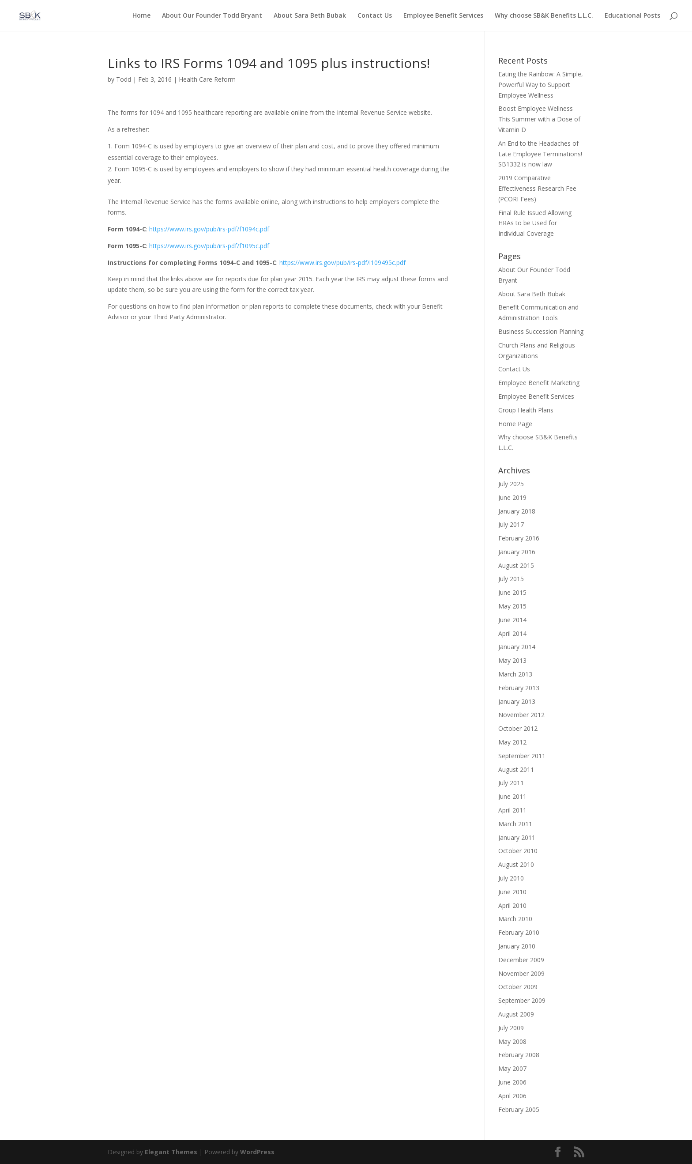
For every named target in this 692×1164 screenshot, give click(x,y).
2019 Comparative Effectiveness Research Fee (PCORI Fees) (537, 188)
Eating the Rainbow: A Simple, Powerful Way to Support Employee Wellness (540, 84)
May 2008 (512, 1041)
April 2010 (512, 905)
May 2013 (512, 660)
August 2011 (516, 769)
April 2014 (512, 633)
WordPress (257, 1152)
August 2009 (516, 1014)
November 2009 (521, 973)
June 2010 (512, 892)
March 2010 (515, 919)
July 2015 (511, 578)
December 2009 (521, 960)
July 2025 (511, 484)
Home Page (515, 423)
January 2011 (516, 837)
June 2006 (512, 1082)
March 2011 (515, 824)
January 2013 (516, 701)
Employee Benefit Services (443, 15)
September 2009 (521, 1000)
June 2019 (512, 497)
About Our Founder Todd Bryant (212, 15)
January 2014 (516, 646)
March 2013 (515, 674)
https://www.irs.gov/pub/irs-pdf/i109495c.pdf (342, 262)
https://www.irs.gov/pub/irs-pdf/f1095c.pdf (209, 246)
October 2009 (518, 987)
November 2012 (521, 714)
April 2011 (512, 810)
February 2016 (518, 538)
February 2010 (518, 932)
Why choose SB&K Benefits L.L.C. (544, 15)
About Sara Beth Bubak (310, 15)
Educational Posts (632, 15)
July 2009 (511, 1028)
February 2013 (518, 688)
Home (141, 15)
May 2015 (512, 606)
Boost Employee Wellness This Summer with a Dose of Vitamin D (539, 119)
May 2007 (512, 1068)
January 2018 (516, 511)
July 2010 (511, 878)
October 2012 (518, 728)
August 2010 (516, 864)
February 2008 (518, 1055)
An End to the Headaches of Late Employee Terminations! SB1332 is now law (540, 154)
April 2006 (512, 1096)
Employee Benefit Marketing (538, 382)
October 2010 (518, 851)
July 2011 (511, 783)
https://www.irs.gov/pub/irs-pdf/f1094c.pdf (209, 229)
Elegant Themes (171, 1152)
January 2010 (516, 946)
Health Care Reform (207, 79)
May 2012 (512, 742)
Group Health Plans (525, 410)
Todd (123, 79)
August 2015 (516, 565)
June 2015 (512, 592)
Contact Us (374, 15)
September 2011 (521, 756)
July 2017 (511, 524)
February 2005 (518, 1109)
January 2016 (516, 552)
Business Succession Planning (540, 331)
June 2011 (512, 796)
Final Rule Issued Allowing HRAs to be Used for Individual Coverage (535, 223)
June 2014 (512, 620)
